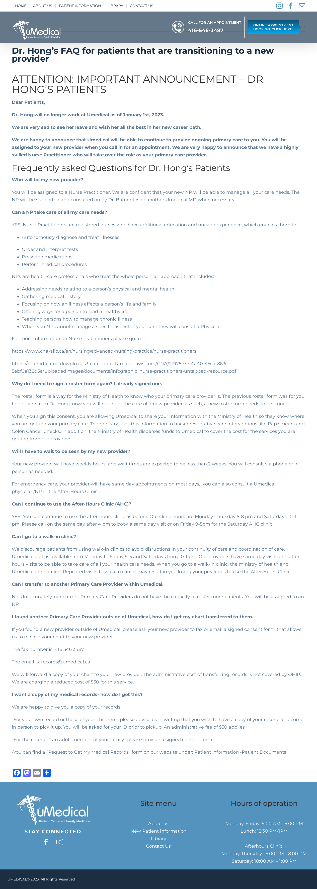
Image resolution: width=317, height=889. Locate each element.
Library (158, 838)
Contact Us (158, 846)
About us (158, 823)
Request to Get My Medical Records (88, 752)
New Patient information (158, 831)
